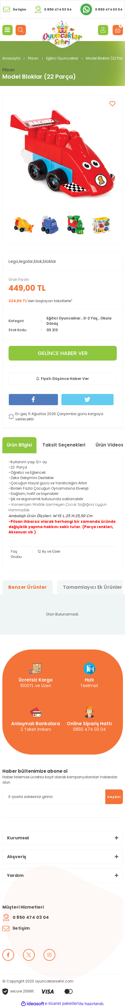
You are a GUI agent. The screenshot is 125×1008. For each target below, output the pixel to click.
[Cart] (118, 30)
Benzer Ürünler (27, 587)
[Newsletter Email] (62, 796)
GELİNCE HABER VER (63, 353)
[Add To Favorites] (112, 104)
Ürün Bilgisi (19, 445)
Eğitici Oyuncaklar (63, 318)
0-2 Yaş (90, 318)
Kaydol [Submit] (114, 797)
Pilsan (8, 70)
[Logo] (63, 33)
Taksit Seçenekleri (63, 445)
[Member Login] (103, 30)
